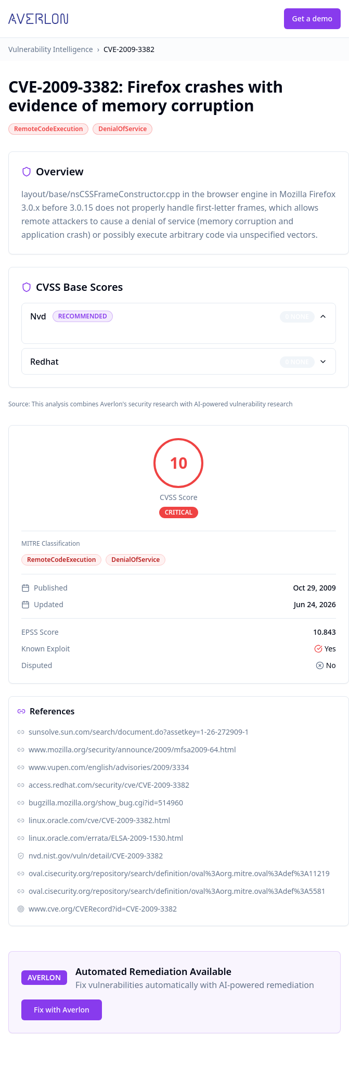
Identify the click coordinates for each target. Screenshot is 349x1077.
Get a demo (312, 18)
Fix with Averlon (61, 1010)
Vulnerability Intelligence (50, 49)
